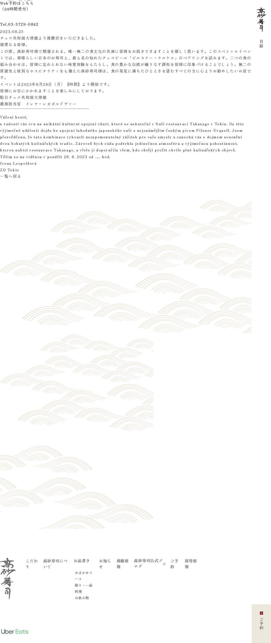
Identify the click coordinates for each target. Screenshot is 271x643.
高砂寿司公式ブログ (150, 563)
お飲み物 (82, 597)
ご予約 (174, 563)
